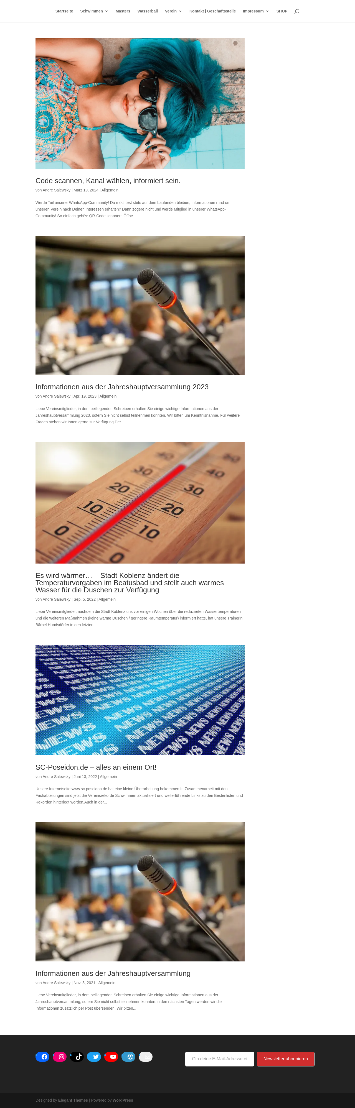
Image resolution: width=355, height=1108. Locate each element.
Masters (123, 11)
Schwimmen (91, 11)
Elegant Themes (73, 1100)
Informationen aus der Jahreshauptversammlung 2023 (122, 387)
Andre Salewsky (56, 190)
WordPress (123, 1100)
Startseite (64, 11)
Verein (171, 11)
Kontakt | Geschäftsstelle (212, 11)
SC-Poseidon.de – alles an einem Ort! (96, 767)
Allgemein (110, 190)
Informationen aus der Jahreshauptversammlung (113, 973)
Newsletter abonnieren (285, 1058)
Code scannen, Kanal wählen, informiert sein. (108, 180)
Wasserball (148, 11)
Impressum (253, 11)
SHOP (282, 11)
